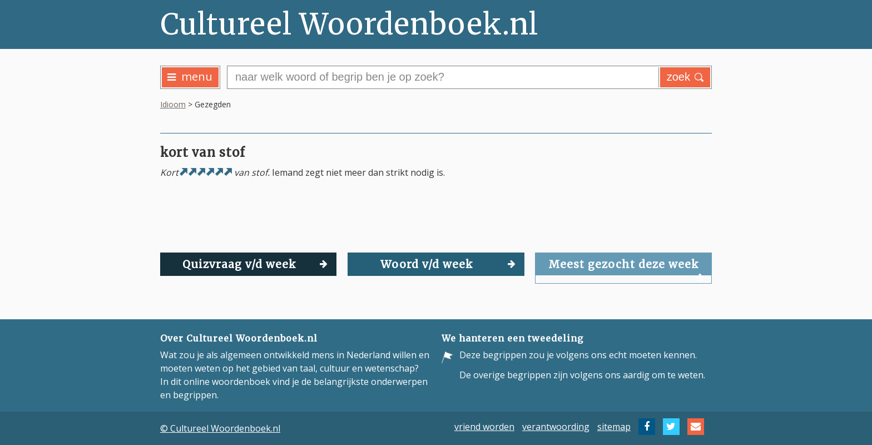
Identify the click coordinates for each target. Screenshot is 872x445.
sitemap (614, 427)
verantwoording (555, 427)
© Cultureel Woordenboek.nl (220, 428)
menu (189, 76)
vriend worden (484, 427)
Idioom (173, 104)
